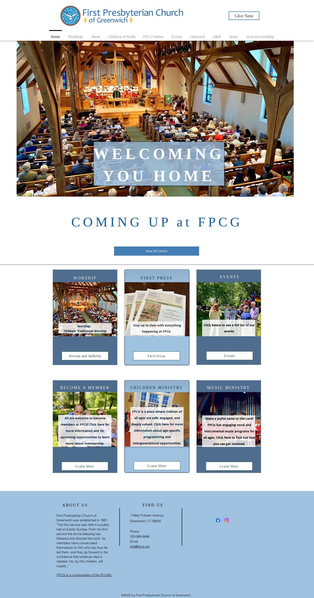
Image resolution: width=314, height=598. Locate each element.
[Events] (229, 355)
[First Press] (156, 356)
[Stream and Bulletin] (85, 356)
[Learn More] (84, 466)
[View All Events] (156, 251)
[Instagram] (226, 520)
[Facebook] (218, 520)
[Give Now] (244, 15)
